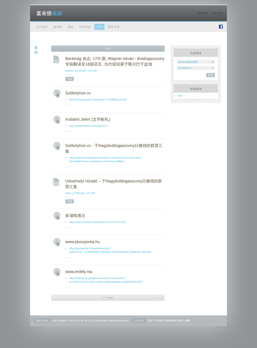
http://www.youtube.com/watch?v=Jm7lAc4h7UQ (97, 222)
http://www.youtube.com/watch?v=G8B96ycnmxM (98, 99)
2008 (180, 95)
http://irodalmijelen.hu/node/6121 (88, 125)
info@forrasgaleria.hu (117, 320)
